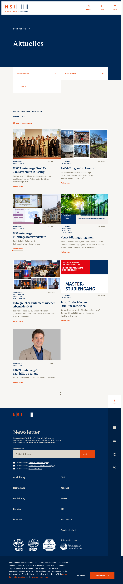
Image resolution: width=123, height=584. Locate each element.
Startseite (19, 29)
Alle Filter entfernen (24, 123)
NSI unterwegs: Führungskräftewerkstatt (29, 235)
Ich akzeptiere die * (32, 463)
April (22, 116)
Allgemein (25, 111)
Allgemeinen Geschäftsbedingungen (41, 465)
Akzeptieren (101, 575)
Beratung (18, 508)
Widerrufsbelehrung (35, 468)
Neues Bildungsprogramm (77, 237)
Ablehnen (81, 575)
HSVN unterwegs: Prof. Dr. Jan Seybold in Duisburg (30, 170)
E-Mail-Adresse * (19, 448)
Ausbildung (19, 477)
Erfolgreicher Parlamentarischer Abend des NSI (34, 305)
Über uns (17, 519)
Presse (64, 498)
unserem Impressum (40, 577)
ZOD (63, 477)
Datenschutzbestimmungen (38, 462)
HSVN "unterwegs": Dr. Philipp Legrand (26, 372)
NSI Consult (67, 519)
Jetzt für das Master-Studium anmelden (74, 304)
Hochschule (37, 111)
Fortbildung (19, 498)
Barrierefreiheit (68, 530)
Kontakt (65, 487)
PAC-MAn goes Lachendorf (78, 168)
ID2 (62, 508)
